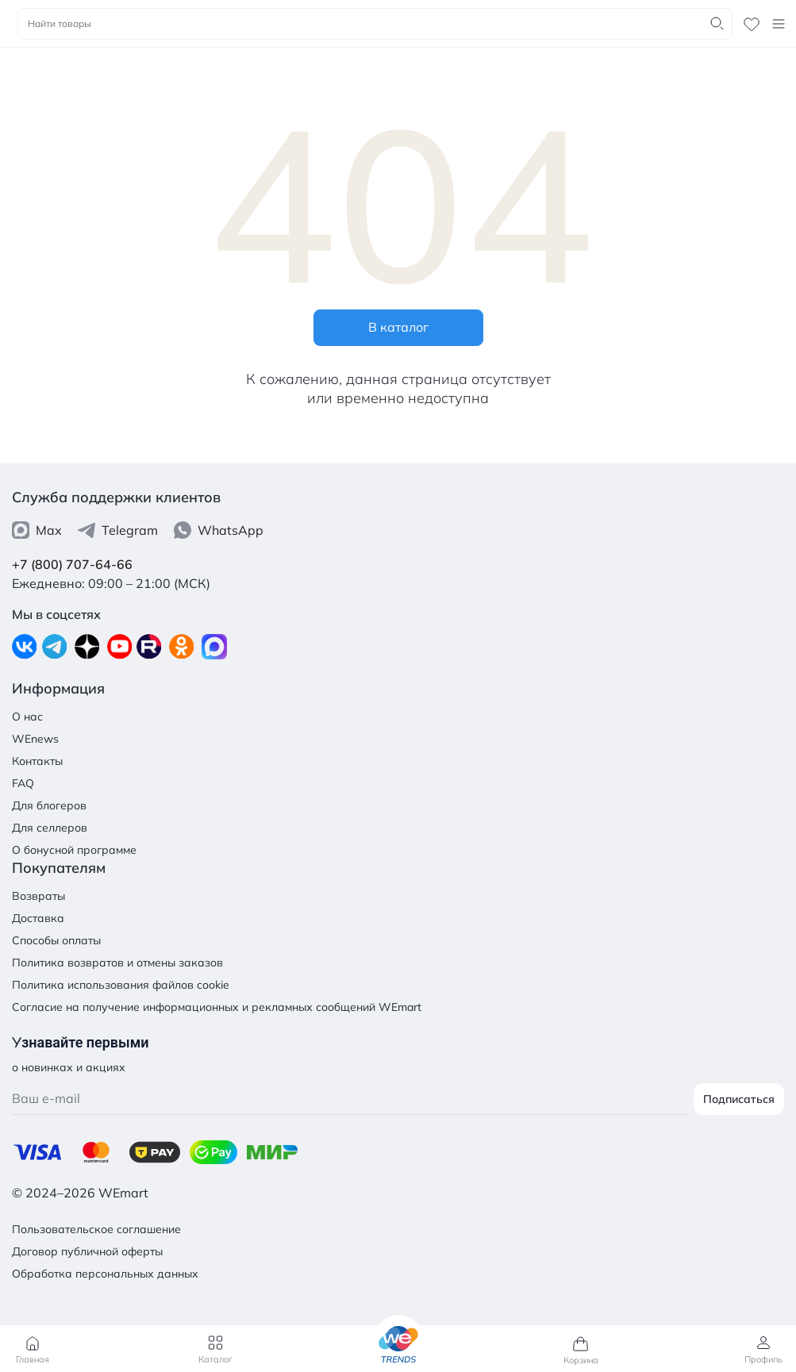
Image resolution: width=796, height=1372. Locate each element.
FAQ (23, 783)
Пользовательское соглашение (96, 1229)
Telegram (118, 530)
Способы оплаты (56, 940)
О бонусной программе (74, 850)
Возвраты (38, 896)
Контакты (37, 761)
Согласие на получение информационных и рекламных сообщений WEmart (216, 1007)
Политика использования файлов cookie (120, 985)
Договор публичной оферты (87, 1251)
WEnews (35, 739)
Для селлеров (49, 828)
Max (37, 530)
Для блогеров (49, 805)
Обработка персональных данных (105, 1273)
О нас (27, 716)
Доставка (38, 918)
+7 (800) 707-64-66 (72, 564)
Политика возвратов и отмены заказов (117, 962)
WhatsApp (218, 530)
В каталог (398, 327)
